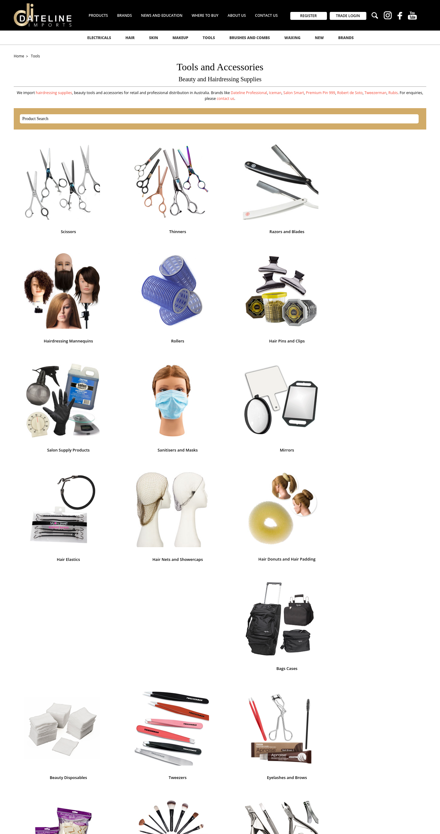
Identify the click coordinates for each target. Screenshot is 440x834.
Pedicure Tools (137, 563)
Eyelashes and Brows (55, 475)
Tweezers (385, 387)
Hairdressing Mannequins (302, 210)
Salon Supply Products (137, 299)
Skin (153, 37)
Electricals (99, 37)
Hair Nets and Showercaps (55, 387)
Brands (346, 37)
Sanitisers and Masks (220, 299)
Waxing (292, 37)
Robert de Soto (350, 92)
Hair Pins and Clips (55, 299)
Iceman (275, 92)
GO (284, 649)
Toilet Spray (302, 563)
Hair (129, 37)
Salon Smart (293, 92)
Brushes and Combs (249, 37)
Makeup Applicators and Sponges (137, 475)
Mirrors (302, 299)
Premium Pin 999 (320, 92)
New (319, 37)
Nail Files (385, 475)
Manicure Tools (302, 475)
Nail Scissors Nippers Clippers (55, 563)
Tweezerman (376, 92)
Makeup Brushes (220, 475)
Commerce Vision (113, 822)
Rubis (393, 92)
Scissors (55, 210)
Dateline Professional (249, 92)
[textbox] (214, 118)
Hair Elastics (385, 299)
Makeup (180, 37)
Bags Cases (220, 387)
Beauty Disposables (302, 387)
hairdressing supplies (54, 92)
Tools (209, 37)
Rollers (385, 210)
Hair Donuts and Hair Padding (137, 386)
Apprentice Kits (385, 563)
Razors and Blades (220, 210)
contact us (225, 98)
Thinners (137, 210)
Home (19, 56)
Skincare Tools (220, 563)
